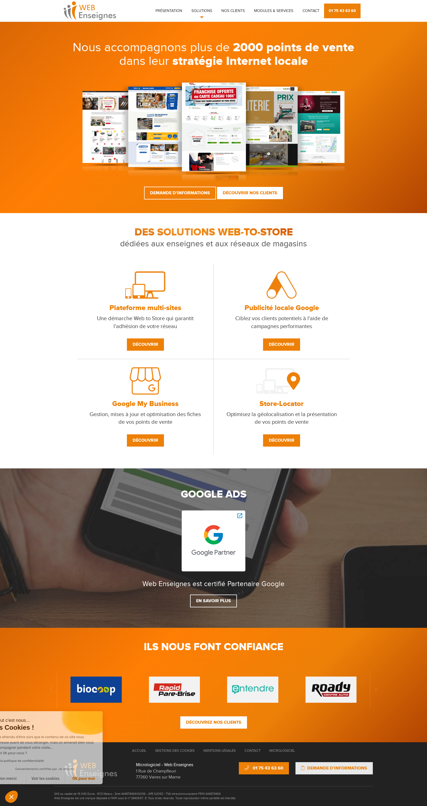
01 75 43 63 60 (342, 10)
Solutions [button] (201, 11)
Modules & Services (273, 11)
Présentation (168, 11)
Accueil (139, 751)
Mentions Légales (219, 751)
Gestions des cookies (175, 751)
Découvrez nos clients (213, 722)
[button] (11, 796)
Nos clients (233, 11)
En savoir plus (213, 601)
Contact (311, 11)
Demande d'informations (180, 193)
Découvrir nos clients (250, 193)
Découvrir (145, 344)
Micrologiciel (282, 751)
